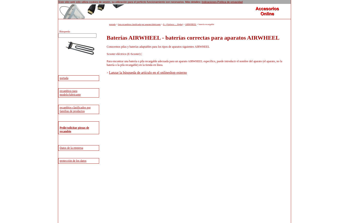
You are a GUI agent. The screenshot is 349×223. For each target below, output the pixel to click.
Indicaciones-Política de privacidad (222, 1)
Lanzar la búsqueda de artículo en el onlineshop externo (148, 72)
